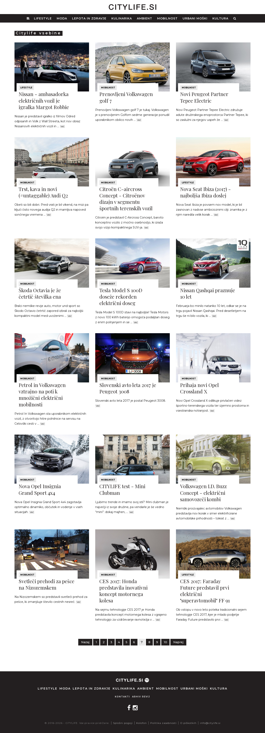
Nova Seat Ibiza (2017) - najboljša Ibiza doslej (205, 192)
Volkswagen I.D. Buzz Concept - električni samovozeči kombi (203, 492)
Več (62, 126)
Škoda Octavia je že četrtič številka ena (40, 293)
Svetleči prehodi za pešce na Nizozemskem (46, 584)
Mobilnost (167, 18)
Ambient (144, 18)
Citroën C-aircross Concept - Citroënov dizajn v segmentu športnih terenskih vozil (126, 199)
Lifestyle (43, 18)
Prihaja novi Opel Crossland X (199, 388)
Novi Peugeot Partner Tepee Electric (204, 97)
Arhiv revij (141, 696)
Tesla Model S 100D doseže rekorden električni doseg (120, 296)
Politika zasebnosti (163, 723)
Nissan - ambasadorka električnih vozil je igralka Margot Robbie (44, 100)
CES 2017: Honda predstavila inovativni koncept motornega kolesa (123, 591)
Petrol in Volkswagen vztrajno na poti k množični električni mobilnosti (42, 395)
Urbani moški (195, 18)
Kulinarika (121, 18)
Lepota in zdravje (89, 18)
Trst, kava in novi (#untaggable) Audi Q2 (43, 192)
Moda (62, 18)
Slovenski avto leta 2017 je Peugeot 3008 (127, 388)
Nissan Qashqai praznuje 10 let (207, 293)
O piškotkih (188, 723)
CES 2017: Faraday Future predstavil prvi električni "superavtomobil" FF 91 (205, 591)
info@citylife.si (210, 723)
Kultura (220, 18)
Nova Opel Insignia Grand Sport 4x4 (40, 489)
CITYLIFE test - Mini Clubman (122, 489)
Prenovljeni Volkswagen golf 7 (126, 97)
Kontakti (122, 696)
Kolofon (141, 723)
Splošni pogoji (123, 723)
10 (165, 642)
